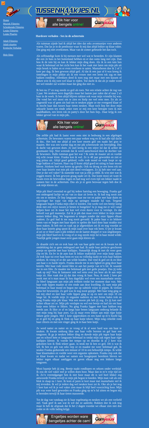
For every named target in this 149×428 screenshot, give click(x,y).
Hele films (8, 55)
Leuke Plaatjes (10, 34)
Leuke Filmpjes (10, 30)
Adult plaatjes (10, 44)
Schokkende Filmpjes (13, 27)
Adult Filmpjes (10, 41)
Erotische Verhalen (12, 48)
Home (6, 20)
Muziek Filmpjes (11, 23)
